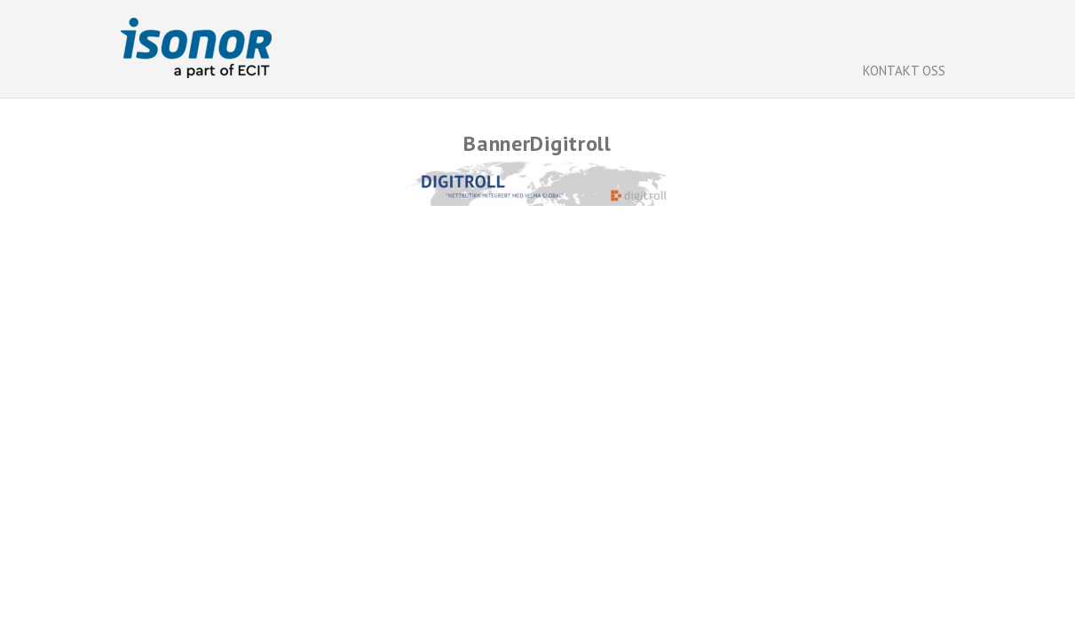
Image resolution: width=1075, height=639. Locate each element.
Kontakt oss (904, 70)
